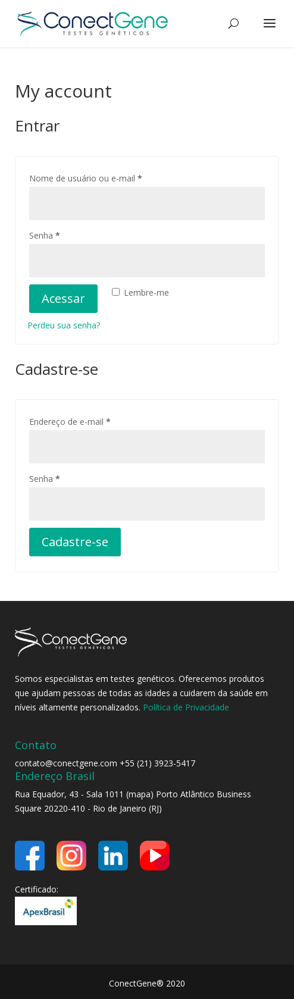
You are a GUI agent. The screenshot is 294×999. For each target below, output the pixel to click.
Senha (66, 234)
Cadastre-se (75, 542)
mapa (140, 794)
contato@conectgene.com (66, 763)
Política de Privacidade (186, 707)
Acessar (63, 298)
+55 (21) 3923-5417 (157, 763)
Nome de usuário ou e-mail (107, 177)
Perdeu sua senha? (63, 325)
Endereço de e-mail (91, 420)
